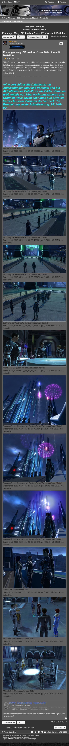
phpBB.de (25, 737)
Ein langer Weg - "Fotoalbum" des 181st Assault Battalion (34, 33)
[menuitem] (17, 2)
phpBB (13, 735)
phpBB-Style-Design (29, 738)
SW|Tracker (12, 41)
